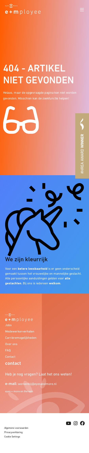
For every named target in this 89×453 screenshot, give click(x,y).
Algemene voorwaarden (16, 428)
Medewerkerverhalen (19, 331)
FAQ (8, 350)
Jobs (8, 325)
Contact (10, 356)
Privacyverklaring (13, 432)
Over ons (11, 344)
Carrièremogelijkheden (21, 337)
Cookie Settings (12, 436)
